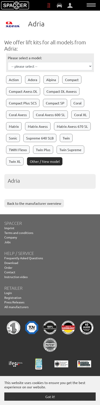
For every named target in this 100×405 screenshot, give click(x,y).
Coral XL (80, 114)
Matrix (14, 126)
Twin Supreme (70, 149)
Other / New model (45, 161)
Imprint (9, 228)
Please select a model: (25, 58)
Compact (72, 79)
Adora (32, 79)
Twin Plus (43, 149)
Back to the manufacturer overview (34, 203)
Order (8, 267)
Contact (9, 272)
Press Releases (14, 302)
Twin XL (15, 161)
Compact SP (55, 103)
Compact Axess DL (23, 91)
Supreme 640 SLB (40, 138)
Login (8, 293)
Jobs (7, 242)
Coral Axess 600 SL (50, 114)
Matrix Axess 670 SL (72, 126)
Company (10, 237)
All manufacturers (16, 307)
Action (14, 79)
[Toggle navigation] (91, 5)
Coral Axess (18, 114)
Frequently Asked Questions (23, 258)
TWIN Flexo (18, 149)
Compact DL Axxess (61, 91)
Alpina (51, 79)
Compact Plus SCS (23, 103)
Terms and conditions (18, 233)
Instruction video (16, 277)
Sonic (13, 138)
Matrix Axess (38, 126)
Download (11, 263)
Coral (77, 103)
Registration (12, 297)
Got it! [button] (50, 396)
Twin (66, 138)
